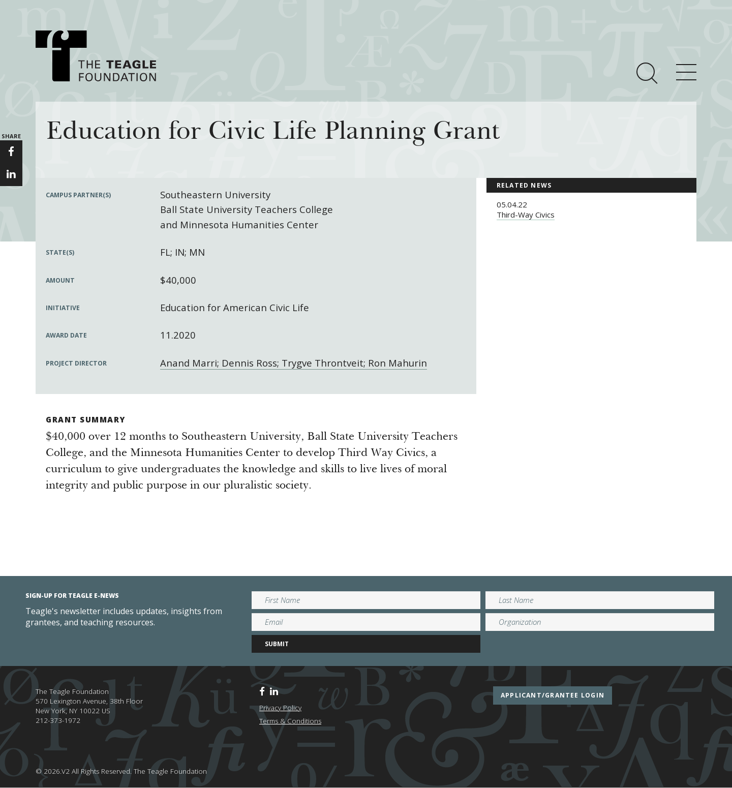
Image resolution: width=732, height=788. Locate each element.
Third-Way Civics (526, 214)
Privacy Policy (280, 707)
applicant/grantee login (552, 695)
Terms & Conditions (290, 720)
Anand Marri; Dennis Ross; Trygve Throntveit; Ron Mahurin (293, 362)
